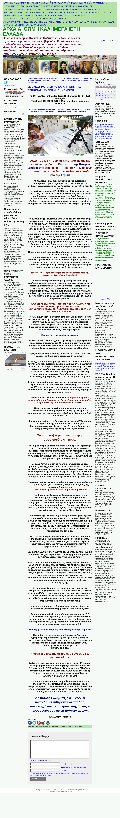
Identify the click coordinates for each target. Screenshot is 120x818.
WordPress (61, 795)
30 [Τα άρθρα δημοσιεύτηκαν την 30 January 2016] (111, 97)
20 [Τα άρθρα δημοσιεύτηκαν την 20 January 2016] (102, 95)
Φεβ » (102, 100)
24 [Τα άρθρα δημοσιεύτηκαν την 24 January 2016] (114, 95)
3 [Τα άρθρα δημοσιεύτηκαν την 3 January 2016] (114, 89)
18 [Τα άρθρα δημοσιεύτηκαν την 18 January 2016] (97, 95)
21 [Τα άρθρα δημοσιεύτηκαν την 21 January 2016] (105, 95)
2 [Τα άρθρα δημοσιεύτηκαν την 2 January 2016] (111, 89)
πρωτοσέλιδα (105, 299)
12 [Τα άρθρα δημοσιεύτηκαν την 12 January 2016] (100, 93)
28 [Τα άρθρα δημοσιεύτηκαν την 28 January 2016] (105, 97)
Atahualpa (69, 795)
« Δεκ (97, 100)
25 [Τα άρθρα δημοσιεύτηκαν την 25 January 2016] (97, 97)
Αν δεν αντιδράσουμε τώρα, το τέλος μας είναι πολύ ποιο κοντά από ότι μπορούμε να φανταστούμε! (43, 80)
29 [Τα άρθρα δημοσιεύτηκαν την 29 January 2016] (108, 97)
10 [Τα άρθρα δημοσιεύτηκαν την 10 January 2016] (114, 91)
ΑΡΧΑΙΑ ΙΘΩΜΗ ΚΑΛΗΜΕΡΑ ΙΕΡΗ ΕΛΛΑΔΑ (41, 31)
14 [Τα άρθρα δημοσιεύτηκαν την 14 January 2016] (105, 93)
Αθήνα (6, 82)
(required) (66, 767)
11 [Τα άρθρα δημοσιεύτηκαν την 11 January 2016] (97, 93)
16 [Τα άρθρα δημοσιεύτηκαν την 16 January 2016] (111, 93)
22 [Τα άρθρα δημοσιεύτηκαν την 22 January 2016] (108, 95)
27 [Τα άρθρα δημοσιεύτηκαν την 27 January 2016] (102, 97)
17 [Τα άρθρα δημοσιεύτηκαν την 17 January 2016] (114, 93)
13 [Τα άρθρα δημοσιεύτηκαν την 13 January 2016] (102, 93)
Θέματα (105, 41)
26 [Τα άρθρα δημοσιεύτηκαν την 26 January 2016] (100, 97)
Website (63, 774)
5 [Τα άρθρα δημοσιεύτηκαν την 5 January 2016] (99, 91)
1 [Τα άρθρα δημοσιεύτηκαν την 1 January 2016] (108, 89)
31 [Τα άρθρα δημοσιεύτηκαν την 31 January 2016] (114, 97)
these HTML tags (45, 764)
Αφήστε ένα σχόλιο (75, 726)
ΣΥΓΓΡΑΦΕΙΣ (63, 726)
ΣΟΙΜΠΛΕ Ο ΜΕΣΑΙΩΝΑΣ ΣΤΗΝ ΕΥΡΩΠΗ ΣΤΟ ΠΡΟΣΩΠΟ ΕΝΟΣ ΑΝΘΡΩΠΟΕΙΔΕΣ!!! (77, 79)
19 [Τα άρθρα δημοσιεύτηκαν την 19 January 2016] (100, 95)
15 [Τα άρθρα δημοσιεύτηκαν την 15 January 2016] (108, 93)
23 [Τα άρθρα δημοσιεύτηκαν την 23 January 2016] (111, 95)
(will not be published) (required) (73, 770)
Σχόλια (114, 41)
